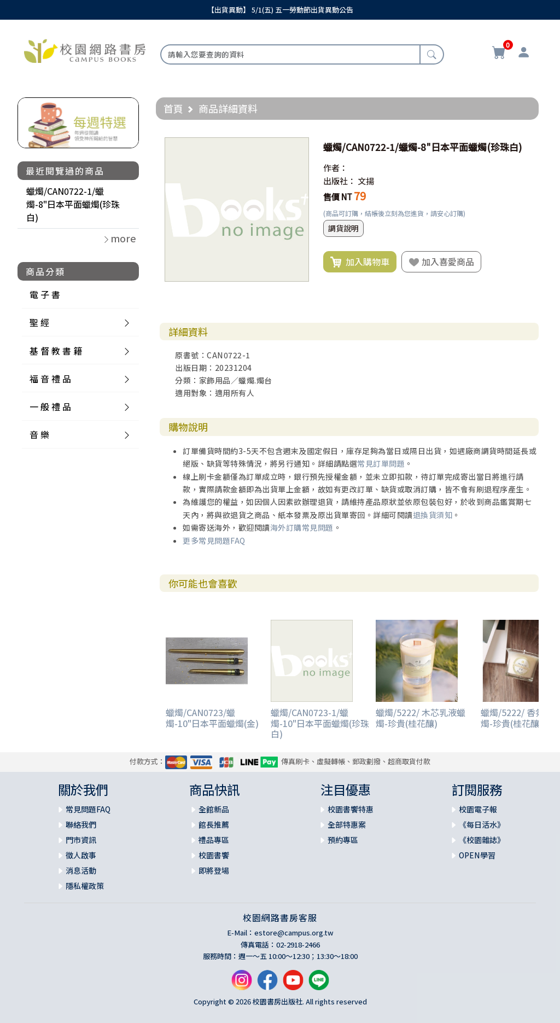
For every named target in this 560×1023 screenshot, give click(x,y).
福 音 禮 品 (50, 378)
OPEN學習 (477, 855)
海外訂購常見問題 (302, 527)
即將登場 (214, 870)
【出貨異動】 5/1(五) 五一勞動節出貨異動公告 (280, 9)
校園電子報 (478, 809)
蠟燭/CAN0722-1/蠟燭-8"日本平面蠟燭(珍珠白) (73, 204)
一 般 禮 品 (50, 406)
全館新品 (214, 809)
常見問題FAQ (88, 809)
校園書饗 (214, 855)
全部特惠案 (347, 824)
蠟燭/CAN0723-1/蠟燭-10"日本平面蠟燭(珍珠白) (320, 723)
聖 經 (39, 322)
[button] (299, 147)
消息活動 (81, 870)
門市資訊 (81, 839)
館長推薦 (214, 824)
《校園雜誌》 (482, 839)
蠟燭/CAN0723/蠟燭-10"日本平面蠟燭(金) (212, 717)
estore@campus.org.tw (294, 932)
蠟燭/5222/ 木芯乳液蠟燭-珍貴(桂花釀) (420, 717)
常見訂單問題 (381, 463)
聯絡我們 (81, 824)
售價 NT (337, 196)
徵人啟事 (81, 855)
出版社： (339, 181)
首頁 (173, 108)
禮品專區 (214, 839)
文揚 (366, 181)
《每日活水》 (482, 824)
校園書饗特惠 (351, 809)
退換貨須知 (433, 514)
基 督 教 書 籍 (56, 350)
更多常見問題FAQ (214, 540)
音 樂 (39, 434)
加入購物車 (359, 262)
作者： (335, 167)
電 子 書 (45, 294)
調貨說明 (343, 228)
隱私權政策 (85, 885)
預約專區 (343, 839)
